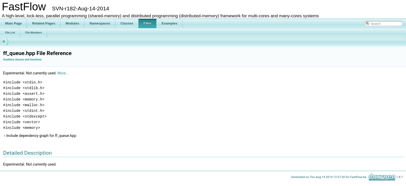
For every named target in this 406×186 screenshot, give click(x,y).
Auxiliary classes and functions (22, 59)
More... (63, 73)
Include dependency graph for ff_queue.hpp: (40, 136)
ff (4, 41)
